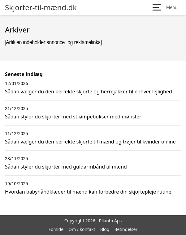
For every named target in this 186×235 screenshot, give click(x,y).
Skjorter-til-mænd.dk (41, 7)
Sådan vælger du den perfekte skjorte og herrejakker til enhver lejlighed (88, 91)
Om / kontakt (81, 229)
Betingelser (125, 229)
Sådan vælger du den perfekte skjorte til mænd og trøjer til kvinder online (90, 141)
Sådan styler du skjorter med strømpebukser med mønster (73, 116)
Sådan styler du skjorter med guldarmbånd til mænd (66, 166)
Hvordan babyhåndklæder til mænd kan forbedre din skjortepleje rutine (88, 191)
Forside (56, 229)
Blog (105, 229)
